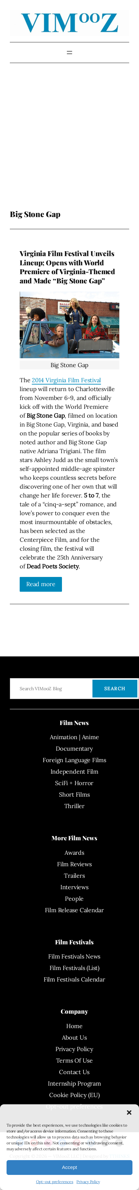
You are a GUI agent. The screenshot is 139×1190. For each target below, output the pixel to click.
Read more (40, 584)
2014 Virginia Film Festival (66, 380)
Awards (74, 852)
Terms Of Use (74, 1060)
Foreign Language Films (74, 760)
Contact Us (74, 1072)
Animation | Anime (74, 737)
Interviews (74, 887)
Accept (69, 1167)
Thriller (74, 806)
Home (74, 1026)
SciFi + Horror (74, 783)
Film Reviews (74, 864)
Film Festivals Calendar (74, 979)
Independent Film (74, 771)
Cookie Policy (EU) (74, 1095)
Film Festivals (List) (74, 968)
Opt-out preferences (54, 1181)
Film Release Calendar (74, 910)
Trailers (74, 875)
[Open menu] (69, 52)
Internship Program (74, 1083)
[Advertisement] (61, 141)
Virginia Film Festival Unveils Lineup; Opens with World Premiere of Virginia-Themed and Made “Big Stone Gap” (67, 267)
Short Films (74, 794)
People (74, 898)
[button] (129, 1112)
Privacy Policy (88, 1181)
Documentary (74, 748)
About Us (74, 1037)
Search (115, 689)
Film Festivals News (74, 956)
